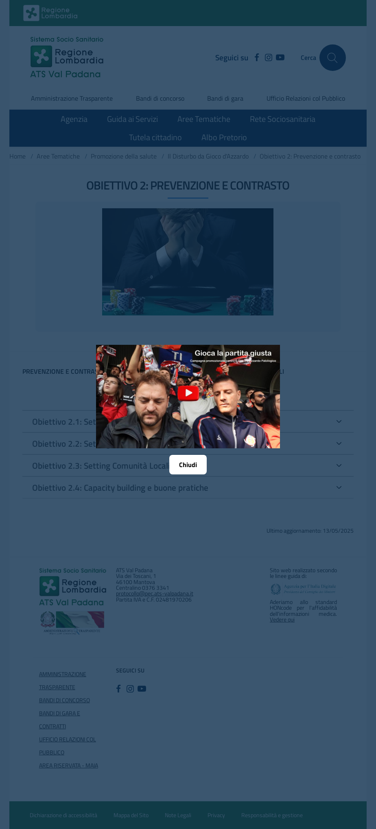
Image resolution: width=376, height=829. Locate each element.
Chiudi (188, 465)
